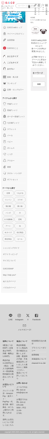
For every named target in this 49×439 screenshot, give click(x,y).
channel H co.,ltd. (39, 363)
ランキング (9, 83)
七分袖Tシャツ (11, 122)
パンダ (8, 213)
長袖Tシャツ (10, 110)
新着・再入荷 (10, 76)
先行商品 (20, 232)
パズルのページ (9, 287)
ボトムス (9, 147)
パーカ (8, 135)
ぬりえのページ (9, 281)
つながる (20, 193)
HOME (32, 18)
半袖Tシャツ (10, 103)
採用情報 (35, 355)
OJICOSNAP (8, 269)
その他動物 (8, 219)
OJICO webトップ (12, 27)
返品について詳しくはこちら (21, 375)
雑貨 (7, 166)
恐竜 (20, 219)
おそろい (9, 68)
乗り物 (19, 206)
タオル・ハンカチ (12, 173)
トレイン (8, 200)
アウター (9, 160)
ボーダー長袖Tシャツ (14, 116)
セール (19, 239)
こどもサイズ (10, 62)
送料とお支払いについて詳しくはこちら (8, 422)
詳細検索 (29, 6)
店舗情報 (46, 10)
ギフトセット (10, 179)
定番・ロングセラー (13, 89)
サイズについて (9, 260)
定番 (8, 193)
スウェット (9, 129)
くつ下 (8, 154)
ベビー (8, 141)
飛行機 (8, 206)
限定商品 (8, 239)
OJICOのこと (10, 48)
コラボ (19, 200)
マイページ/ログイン (13, 33)
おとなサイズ (10, 56)
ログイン (39, 10)
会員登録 (35, 10)
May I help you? (9, 275)
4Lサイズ (8, 232)
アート (8, 226)
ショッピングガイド (11, 248)
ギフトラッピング (10, 254)
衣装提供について (39, 359)
